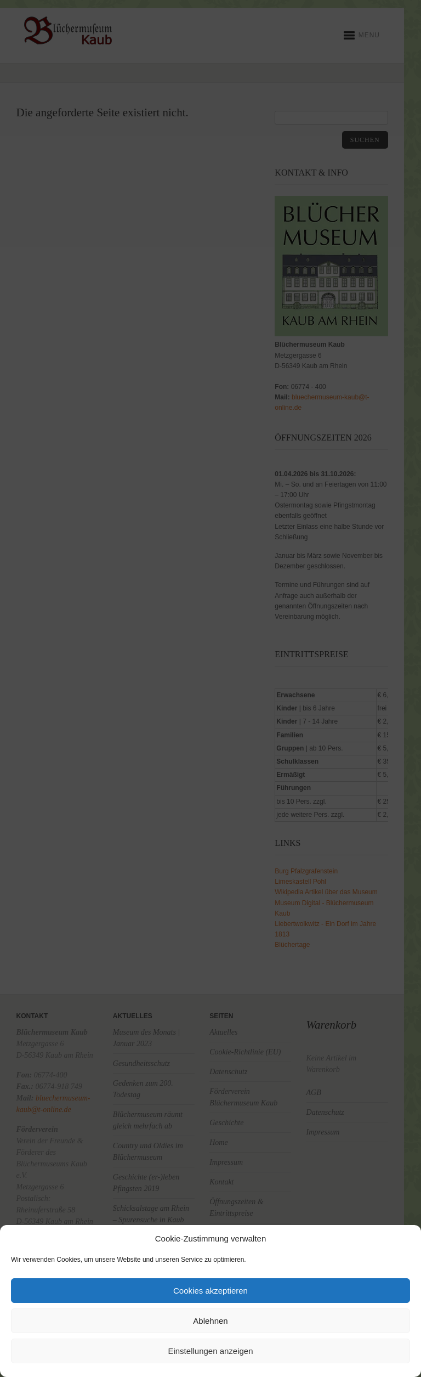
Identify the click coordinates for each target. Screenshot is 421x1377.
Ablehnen (210, 1320)
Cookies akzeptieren (210, 1290)
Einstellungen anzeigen (210, 1351)
